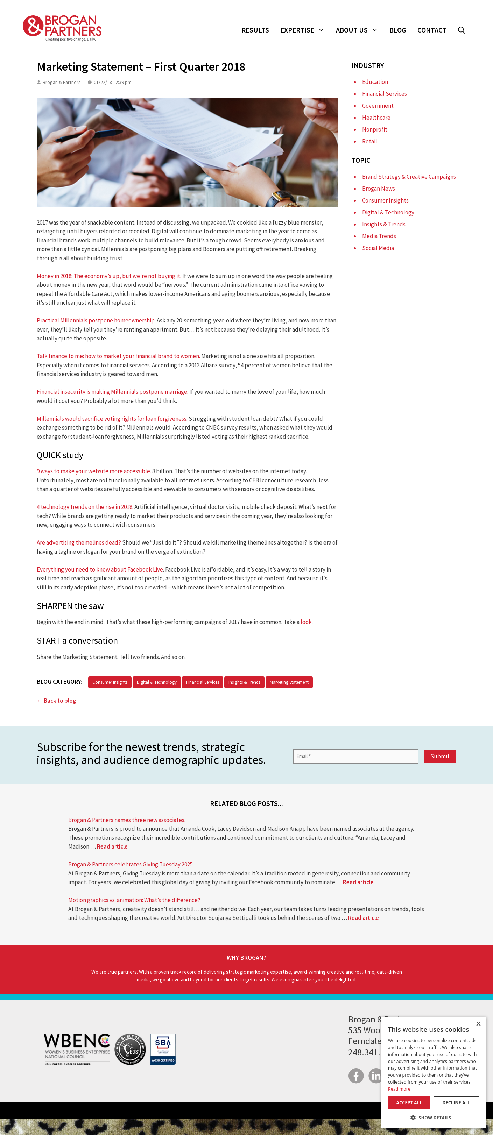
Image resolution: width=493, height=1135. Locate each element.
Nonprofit (374, 129)
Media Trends (379, 236)
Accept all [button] (409, 1103)
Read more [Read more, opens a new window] (399, 1089)
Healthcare (376, 117)
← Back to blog (56, 700)
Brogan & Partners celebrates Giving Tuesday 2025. (131, 864)
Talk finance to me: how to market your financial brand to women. (118, 356)
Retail (369, 141)
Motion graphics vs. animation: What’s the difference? (134, 900)
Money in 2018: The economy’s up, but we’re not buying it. (109, 276)
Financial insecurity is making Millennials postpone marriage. (112, 392)
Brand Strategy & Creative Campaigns (409, 176)
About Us (360, 30)
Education (375, 82)
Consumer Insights (109, 682)
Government (378, 105)
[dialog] (433, 1072)
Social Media (378, 248)
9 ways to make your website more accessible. (94, 471)
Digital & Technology (157, 682)
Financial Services (202, 682)
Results (255, 30)
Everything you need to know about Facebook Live (100, 569)
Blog (397, 30)
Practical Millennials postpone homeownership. (96, 320)
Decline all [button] (457, 1103)
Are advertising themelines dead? (79, 542)
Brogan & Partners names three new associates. (126, 820)
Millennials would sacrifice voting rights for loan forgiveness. (112, 419)
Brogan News (378, 188)
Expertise (305, 30)
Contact (432, 30)
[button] (461, 30)
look (306, 622)
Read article (112, 846)
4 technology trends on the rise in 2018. (85, 507)
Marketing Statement (289, 682)
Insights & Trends (244, 682)
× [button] (478, 1024)
